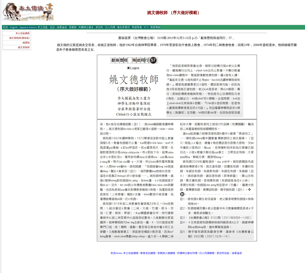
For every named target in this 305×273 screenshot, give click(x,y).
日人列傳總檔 (206, 253)
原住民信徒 (223, 253)
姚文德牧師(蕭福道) (19, 38)
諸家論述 (237, 253)
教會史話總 (146, 253)
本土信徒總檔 (23, 33)
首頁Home (116, 253)
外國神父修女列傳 (187, 253)
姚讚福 (26, 42)
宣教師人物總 (165, 253)
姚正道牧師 (24, 47)
